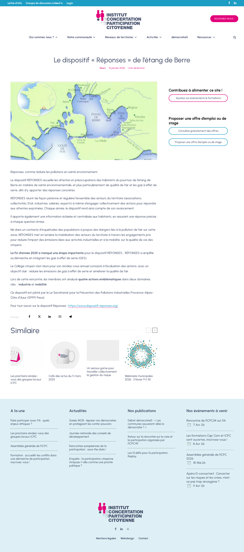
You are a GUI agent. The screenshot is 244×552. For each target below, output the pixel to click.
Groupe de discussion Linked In (44, 3)
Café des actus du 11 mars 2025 (65, 377)
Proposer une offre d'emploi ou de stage (198, 142)
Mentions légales (106, 538)
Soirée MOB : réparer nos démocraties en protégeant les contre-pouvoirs (92, 422)
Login (70, 3)
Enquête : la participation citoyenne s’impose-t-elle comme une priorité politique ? (91, 465)
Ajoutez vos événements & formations (198, 98)
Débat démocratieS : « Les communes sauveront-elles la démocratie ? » (146, 424)
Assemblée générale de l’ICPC (29, 446)
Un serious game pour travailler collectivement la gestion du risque (102, 371)
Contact (143, 538)
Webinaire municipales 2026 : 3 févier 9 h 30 (139, 377)
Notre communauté (79, 37)
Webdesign (127, 538)
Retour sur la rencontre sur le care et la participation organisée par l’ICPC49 (150, 440)
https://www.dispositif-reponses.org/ (93, 306)
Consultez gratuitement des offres (198, 131)
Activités (152, 37)
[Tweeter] (39, 316)
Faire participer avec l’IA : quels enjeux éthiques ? (29, 422)
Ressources (204, 37)
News (103, 68)
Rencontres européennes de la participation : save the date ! (88, 448)
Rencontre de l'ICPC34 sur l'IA (206, 420)
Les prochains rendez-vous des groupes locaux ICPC (25, 379)
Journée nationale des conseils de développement (90, 435)
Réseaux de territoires (119, 37)
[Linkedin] (235, 3)
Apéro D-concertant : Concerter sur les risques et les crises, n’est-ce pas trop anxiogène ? (208, 477)
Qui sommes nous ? (41, 37)
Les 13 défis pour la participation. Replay (148, 455)
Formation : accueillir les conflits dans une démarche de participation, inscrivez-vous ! (33, 461)
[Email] (60, 316)
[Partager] (29, 316)
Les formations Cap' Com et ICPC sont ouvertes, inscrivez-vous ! (208, 437)
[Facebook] (229, 3)
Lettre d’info (15, 3)
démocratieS (179, 37)
